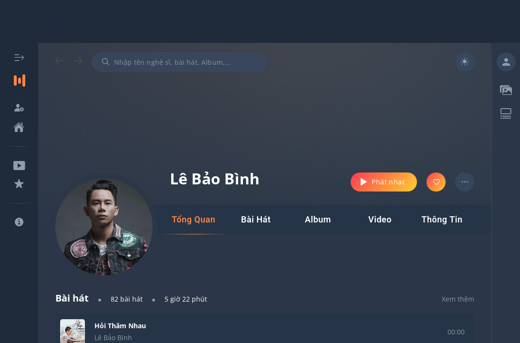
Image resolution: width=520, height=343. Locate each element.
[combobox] (180, 62)
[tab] (193, 219)
